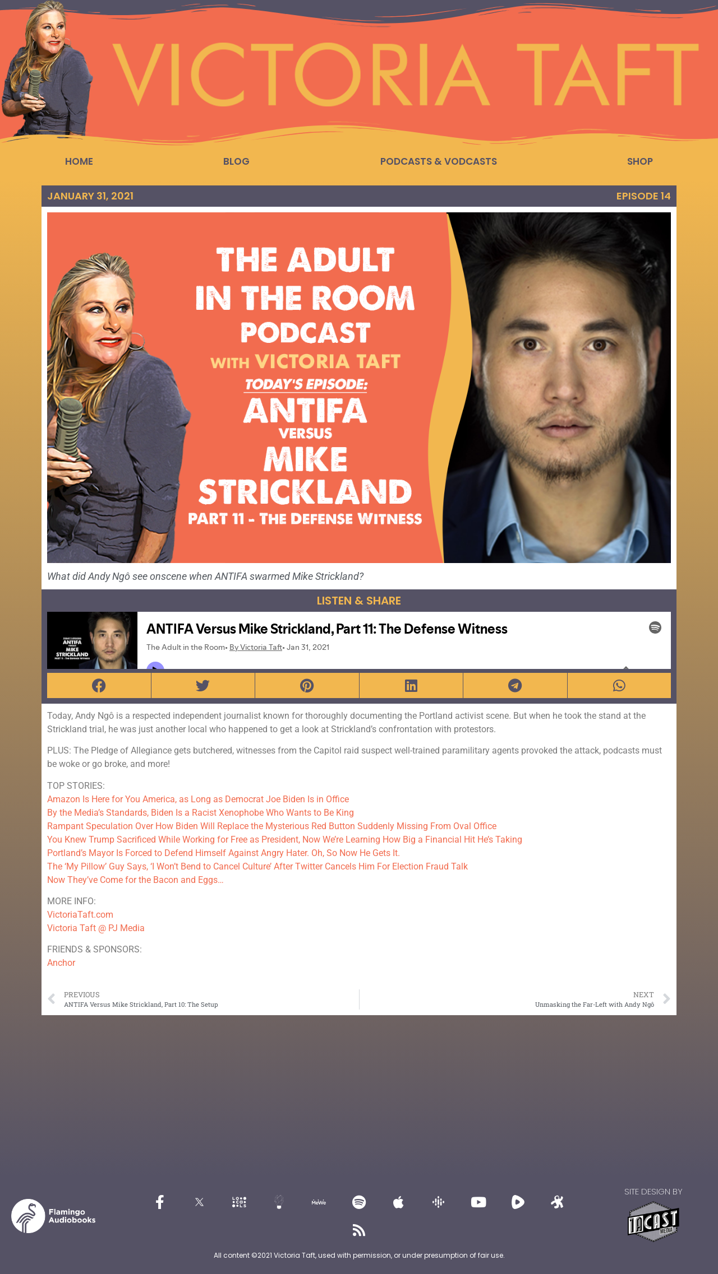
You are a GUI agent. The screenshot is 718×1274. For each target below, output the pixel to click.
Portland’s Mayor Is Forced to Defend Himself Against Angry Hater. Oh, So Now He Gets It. (223, 853)
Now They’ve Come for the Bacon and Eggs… (135, 880)
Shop (640, 161)
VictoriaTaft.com (80, 914)
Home (79, 161)
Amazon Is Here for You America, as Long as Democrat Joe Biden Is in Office (198, 799)
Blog (236, 161)
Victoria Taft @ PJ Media (96, 928)
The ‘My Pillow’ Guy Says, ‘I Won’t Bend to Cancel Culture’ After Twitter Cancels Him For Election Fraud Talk (257, 866)
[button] (99, 685)
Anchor (61, 962)
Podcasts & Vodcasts (438, 161)
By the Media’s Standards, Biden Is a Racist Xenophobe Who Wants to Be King (200, 812)
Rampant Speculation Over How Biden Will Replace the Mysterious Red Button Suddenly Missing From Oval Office (271, 826)
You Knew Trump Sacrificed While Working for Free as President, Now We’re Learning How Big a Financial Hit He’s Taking (284, 839)
